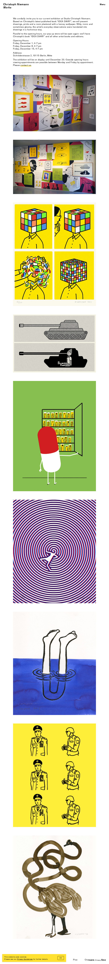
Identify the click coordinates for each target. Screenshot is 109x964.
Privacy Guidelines (25, 959)
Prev (75, 959)
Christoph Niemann (16, 4)
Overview (89, 959)
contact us (25, 65)
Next (103, 959)
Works (7, 7)
